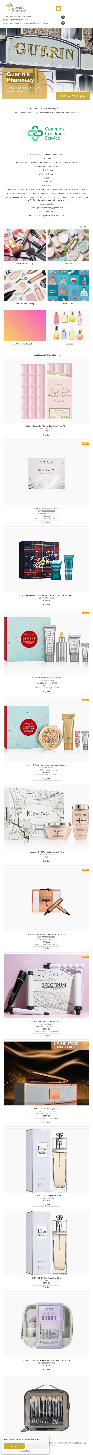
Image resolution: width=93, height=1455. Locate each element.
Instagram (21, 1227)
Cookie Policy (25, 1451)
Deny (36, 1446)
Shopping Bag (46, 892)
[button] (58, 8)
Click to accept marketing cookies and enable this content (67, 1220)
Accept (14, 1446)
